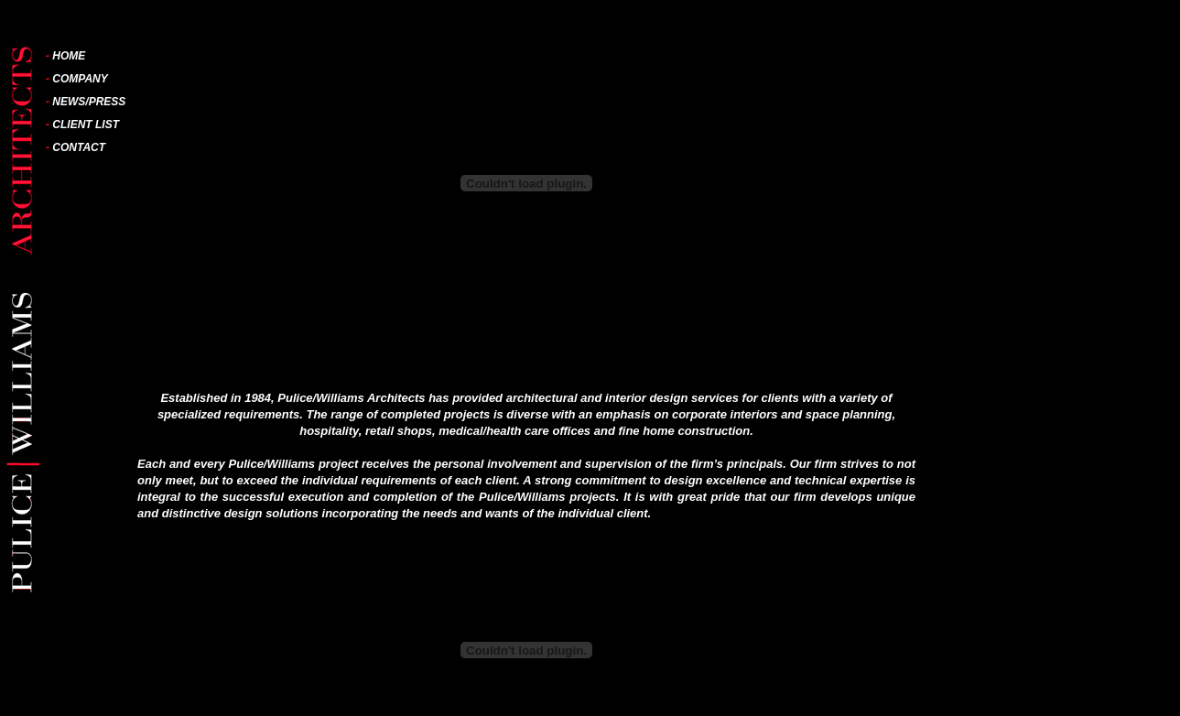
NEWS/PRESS (88, 101)
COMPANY (79, 78)
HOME (68, 55)
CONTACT (78, 147)
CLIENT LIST (85, 124)
